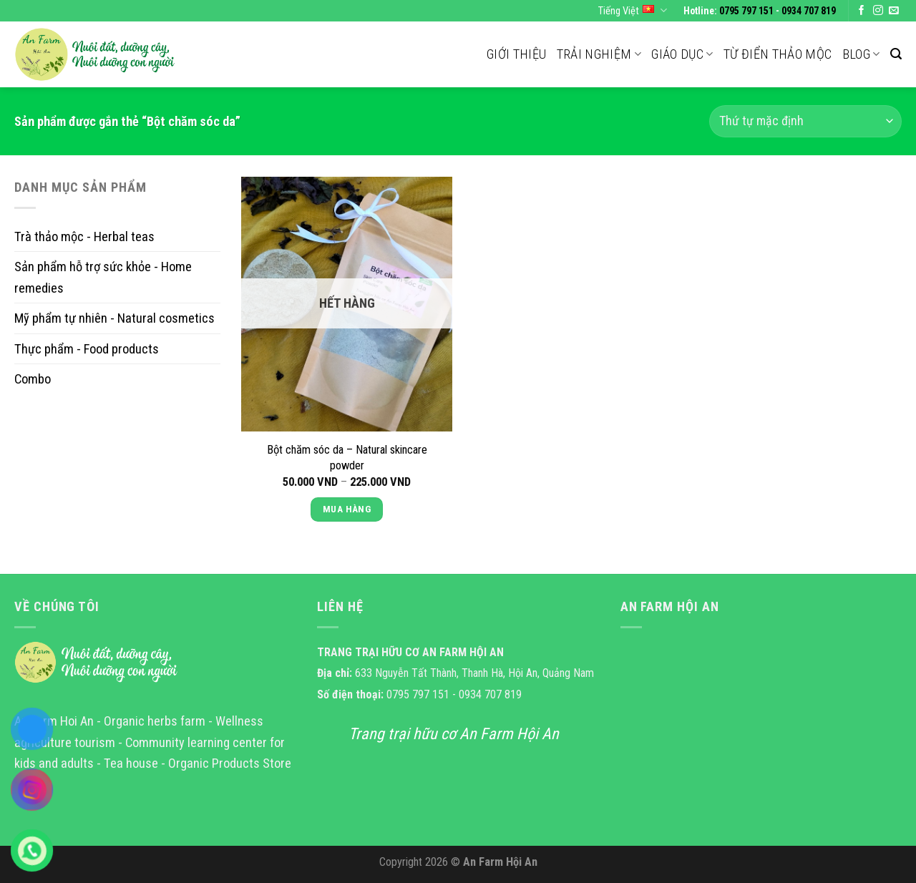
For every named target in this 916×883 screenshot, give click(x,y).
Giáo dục (682, 54)
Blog (861, 54)
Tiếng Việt (632, 10)
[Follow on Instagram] (878, 11)
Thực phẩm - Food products (86, 348)
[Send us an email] (894, 11)
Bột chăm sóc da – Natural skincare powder (347, 457)
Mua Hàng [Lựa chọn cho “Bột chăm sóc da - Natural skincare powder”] (347, 509)
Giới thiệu (517, 54)
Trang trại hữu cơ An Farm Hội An (454, 734)
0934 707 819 (808, 10)
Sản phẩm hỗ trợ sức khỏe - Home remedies (103, 277)
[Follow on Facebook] (862, 11)
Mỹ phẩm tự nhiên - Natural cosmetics (114, 318)
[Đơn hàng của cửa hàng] (805, 121)
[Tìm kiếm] (896, 54)
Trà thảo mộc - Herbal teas (84, 236)
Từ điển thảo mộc (777, 54)
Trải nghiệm (599, 54)
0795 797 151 (746, 10)
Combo (32, 378)
